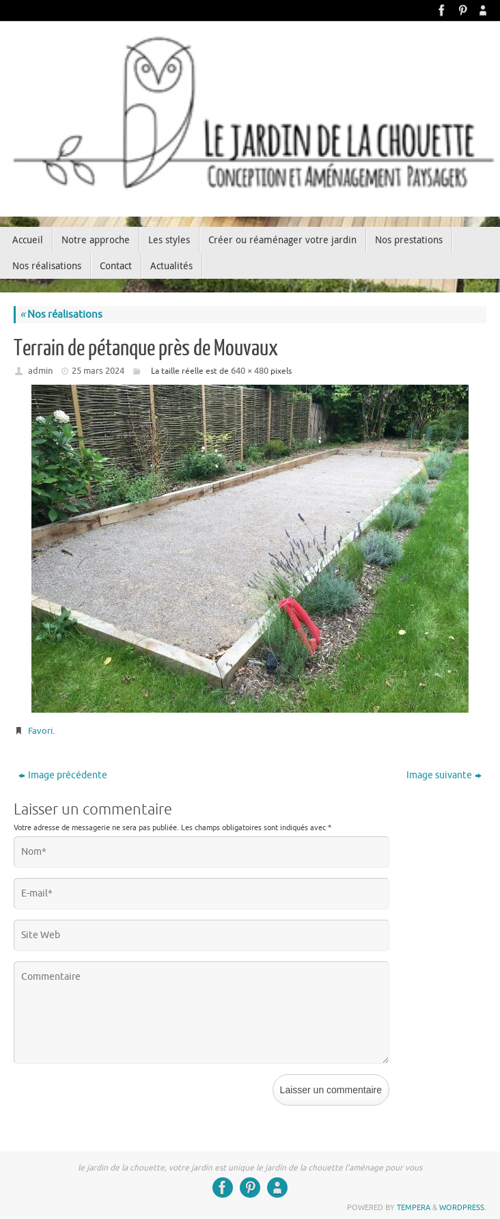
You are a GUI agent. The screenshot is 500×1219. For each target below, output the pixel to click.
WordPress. (462, 1207)
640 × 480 (249, 370)
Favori (40, 731)
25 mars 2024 (98, 370)
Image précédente (62, 775)
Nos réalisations (61, 314)
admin (40, 370)
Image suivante (444, 775)
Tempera (413, 1207)
